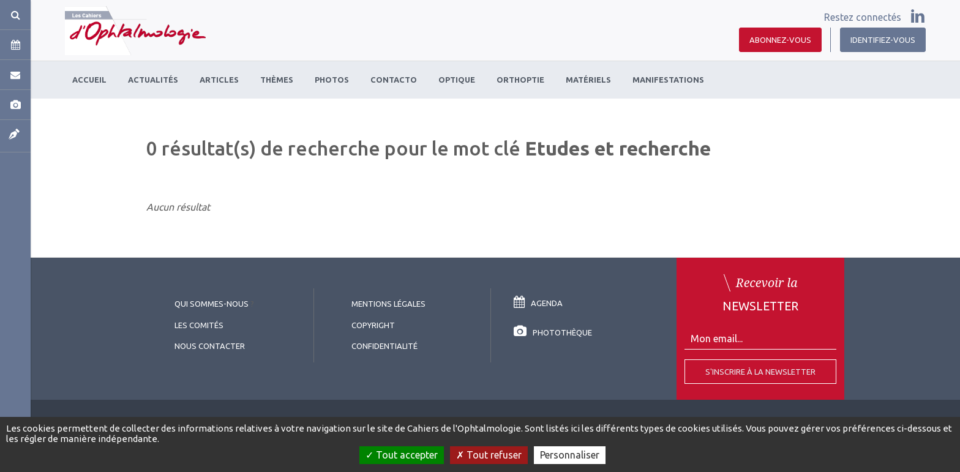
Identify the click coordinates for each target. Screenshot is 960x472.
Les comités (198, 325)
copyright (373, 325)
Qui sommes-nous (211, 303)
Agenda (538, 303)
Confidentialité (384, 346)
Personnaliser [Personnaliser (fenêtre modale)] (569, 454)
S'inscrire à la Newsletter (760, 371)
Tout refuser (489, 454)
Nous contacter (209, 346)
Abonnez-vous (780, 40)
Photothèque (553, 332)
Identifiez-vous (882, 40)
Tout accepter (402, 454)
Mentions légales (388, 303)
